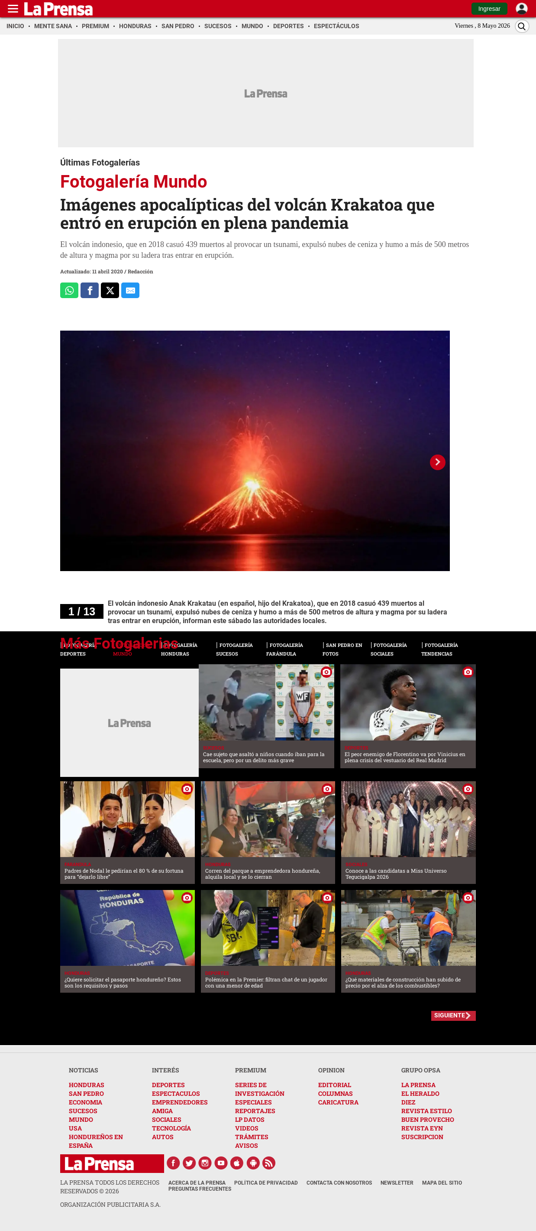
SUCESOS (83, 1111)
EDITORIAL (334, 1085)
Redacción (140, 271)
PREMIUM (250, 1070)
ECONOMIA (85, 1102)
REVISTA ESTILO (426, 1111)
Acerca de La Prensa (197, 1183)
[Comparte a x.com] (110, 290)
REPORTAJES (255, 1111)
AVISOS (246, 1145)
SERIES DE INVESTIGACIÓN (259, 1089)
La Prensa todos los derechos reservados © (109, 1186)
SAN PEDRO (86, 1093)
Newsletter (397, 1183)
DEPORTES (168, 1085)
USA (75, 1128)
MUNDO (81, 1119)
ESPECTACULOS (176, 1093)
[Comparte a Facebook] (90, 290)
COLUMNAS (335, 1093)
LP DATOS (250, 1119)
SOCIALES (166, 1119)
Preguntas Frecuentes (199, 1189)
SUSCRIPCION (422, 1137)
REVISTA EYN (422, 1128)
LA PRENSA (418, 1085)
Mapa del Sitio (442, 1183)
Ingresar (489, 8)
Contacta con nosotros (339, 1183)
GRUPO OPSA (420, 1070)
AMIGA (162, 1111)
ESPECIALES (253, 1102)
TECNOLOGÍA (171, 1128)
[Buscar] (522, 26)
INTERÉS (165, 1070)
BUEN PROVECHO (427, 1119)
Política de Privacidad (266, 1183)
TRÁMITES (251, 1137)
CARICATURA (338, 1102)
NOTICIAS (83, 1070)
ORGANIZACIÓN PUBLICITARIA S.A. (110, 1204)
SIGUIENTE (449, 1015)
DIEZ (408, 1102)
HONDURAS (86, 1085)
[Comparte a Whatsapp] (69, 290)
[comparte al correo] (130, 290)
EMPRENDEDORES (180, 1102)
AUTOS (163, 1137)
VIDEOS (246, 1128)
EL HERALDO (420, 1093)
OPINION (331, 1070)
